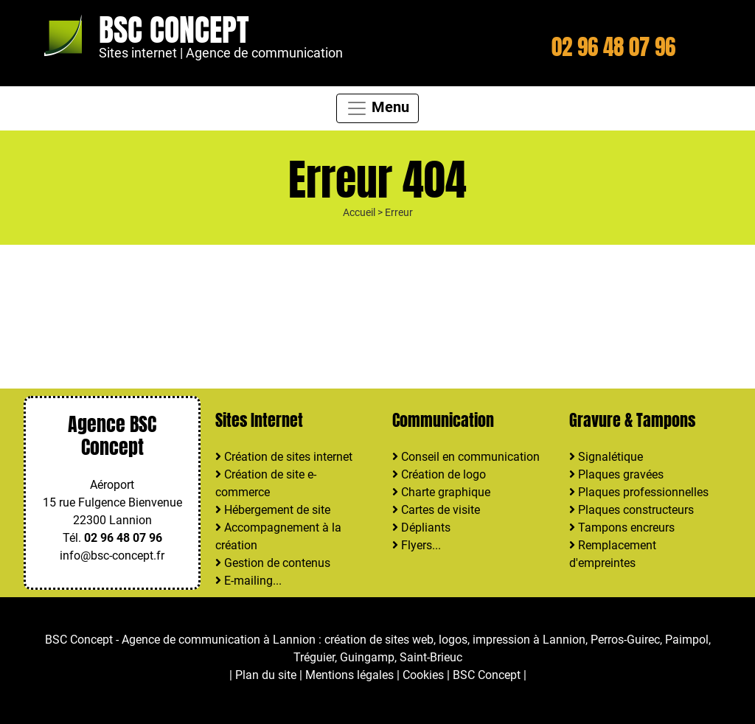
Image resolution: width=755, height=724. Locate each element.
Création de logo (439, 474)
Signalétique (606, 457)
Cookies (423, 675)
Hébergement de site (272, 510)
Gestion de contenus (272, 563)
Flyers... (416, 545)
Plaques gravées (616, 474)
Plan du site (265, 675)
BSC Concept (174, 30)
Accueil (359, 212)
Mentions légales (349, 675)
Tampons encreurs (622, 528)
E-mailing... (248, 581)
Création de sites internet (283, 457)
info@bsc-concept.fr (112, 556)
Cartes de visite (436, 510)
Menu (377, 108)
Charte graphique (441, 492)
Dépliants (421, 528)
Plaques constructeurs (631, 510)
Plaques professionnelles (639, 492)
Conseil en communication (466, 457)
